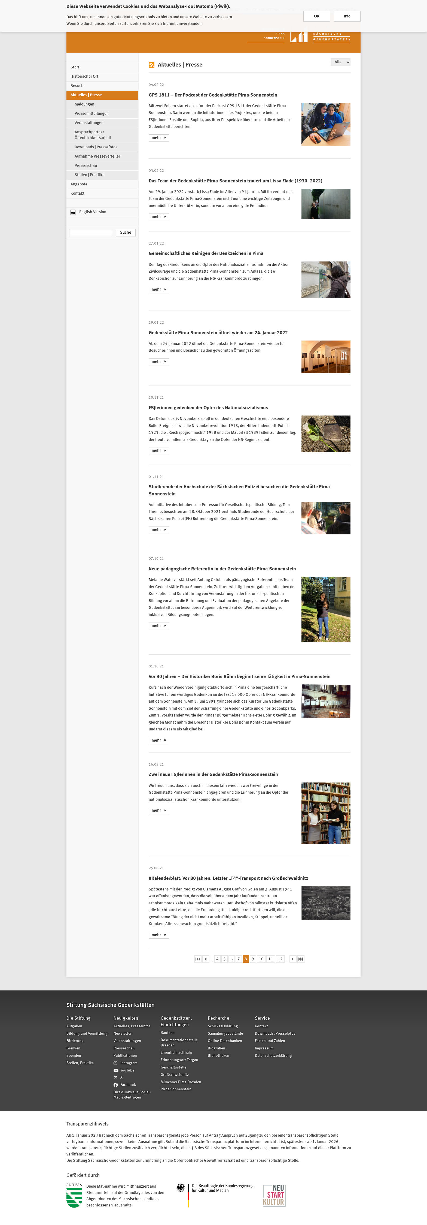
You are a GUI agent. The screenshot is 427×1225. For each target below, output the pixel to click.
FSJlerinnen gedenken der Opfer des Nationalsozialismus (208, 407)
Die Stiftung (78, 1018)
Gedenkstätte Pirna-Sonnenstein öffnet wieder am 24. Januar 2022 (218, 332)
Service (262, 1018)
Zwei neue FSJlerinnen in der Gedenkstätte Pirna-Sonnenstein (213, 774)
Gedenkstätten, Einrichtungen (176, 1021)
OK (316, 13)
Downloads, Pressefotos (275, 1034)
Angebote (79, 184)
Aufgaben (74, 1026)
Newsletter (123, 1034)
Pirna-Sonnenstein (176, 1089)
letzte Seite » (300, 959)
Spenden (73, 1056)
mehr (156, 138)
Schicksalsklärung (223, 1026)
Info (347, 13)
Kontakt (77, 194)
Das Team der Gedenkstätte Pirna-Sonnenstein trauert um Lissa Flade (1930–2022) (235, 181)
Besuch (77, 86)
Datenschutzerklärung (273, 1056)
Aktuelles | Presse (86, 95)
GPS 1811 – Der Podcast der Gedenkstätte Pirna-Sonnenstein (213, 95)
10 (261, 959)
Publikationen (125, 1056)
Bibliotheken (218, 1056)
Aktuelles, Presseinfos (132, 1026)
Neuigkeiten (126, 1018)
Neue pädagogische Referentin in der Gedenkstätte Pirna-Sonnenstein (222, 569)
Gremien (73, 1048)
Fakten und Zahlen (270, 1041)
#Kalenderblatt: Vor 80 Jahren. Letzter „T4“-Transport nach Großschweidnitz (228, 878)
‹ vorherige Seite (205, 959)
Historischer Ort (84, 77)
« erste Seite (198, 959)
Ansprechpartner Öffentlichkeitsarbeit (93, 135)
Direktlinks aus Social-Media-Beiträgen (132, 1095)
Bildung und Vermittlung (87, 1034)
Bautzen (168, 1033)
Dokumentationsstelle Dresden (179, 1043)
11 (270, 959)
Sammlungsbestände (225, 1034)
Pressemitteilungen (92, 114)
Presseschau (86, 166)
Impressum (264, 1048)
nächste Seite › (293, 959)
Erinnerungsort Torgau (179, 1060)
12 (280, 959)
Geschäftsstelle (173, 1067)
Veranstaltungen (89, 123)
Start (75, 67)
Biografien (216, 1048)
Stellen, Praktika (80, 1063)
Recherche (218, 1018)
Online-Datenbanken (225, 1041)
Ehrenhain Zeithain (176, 1053)
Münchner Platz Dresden (181, 1082)
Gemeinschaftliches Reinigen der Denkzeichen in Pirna (206, 253)
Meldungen (84, 105)
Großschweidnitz (175, 1075)
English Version (88, 212)
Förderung (75, 1041)
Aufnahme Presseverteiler (97, 157)
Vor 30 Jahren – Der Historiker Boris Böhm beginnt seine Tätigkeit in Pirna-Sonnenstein (240, 676)
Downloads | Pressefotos (96, 147)
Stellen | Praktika (90, 175)
